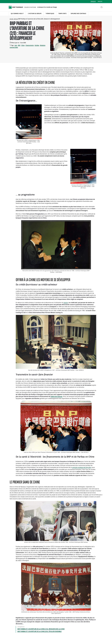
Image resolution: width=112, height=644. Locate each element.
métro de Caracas (56, 396)
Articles (16, 19)
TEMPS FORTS (62, 13)
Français (93, 1)
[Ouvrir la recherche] (101, 7)
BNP (19, 45)
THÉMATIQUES (50, 13)
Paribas (37, 45)
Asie (16, 45)
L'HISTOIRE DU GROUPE (34, 13)
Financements (30, 45)
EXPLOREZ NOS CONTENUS (78, 13)
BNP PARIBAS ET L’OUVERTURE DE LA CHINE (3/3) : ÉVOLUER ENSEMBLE (39, 631)
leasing (66, 302)
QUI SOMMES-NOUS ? (17, 13)
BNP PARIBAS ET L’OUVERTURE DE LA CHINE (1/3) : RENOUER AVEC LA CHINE (41, 629)
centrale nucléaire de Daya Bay (81, 467)
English (100, 1)
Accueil (11, 19)
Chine (23, 45)
